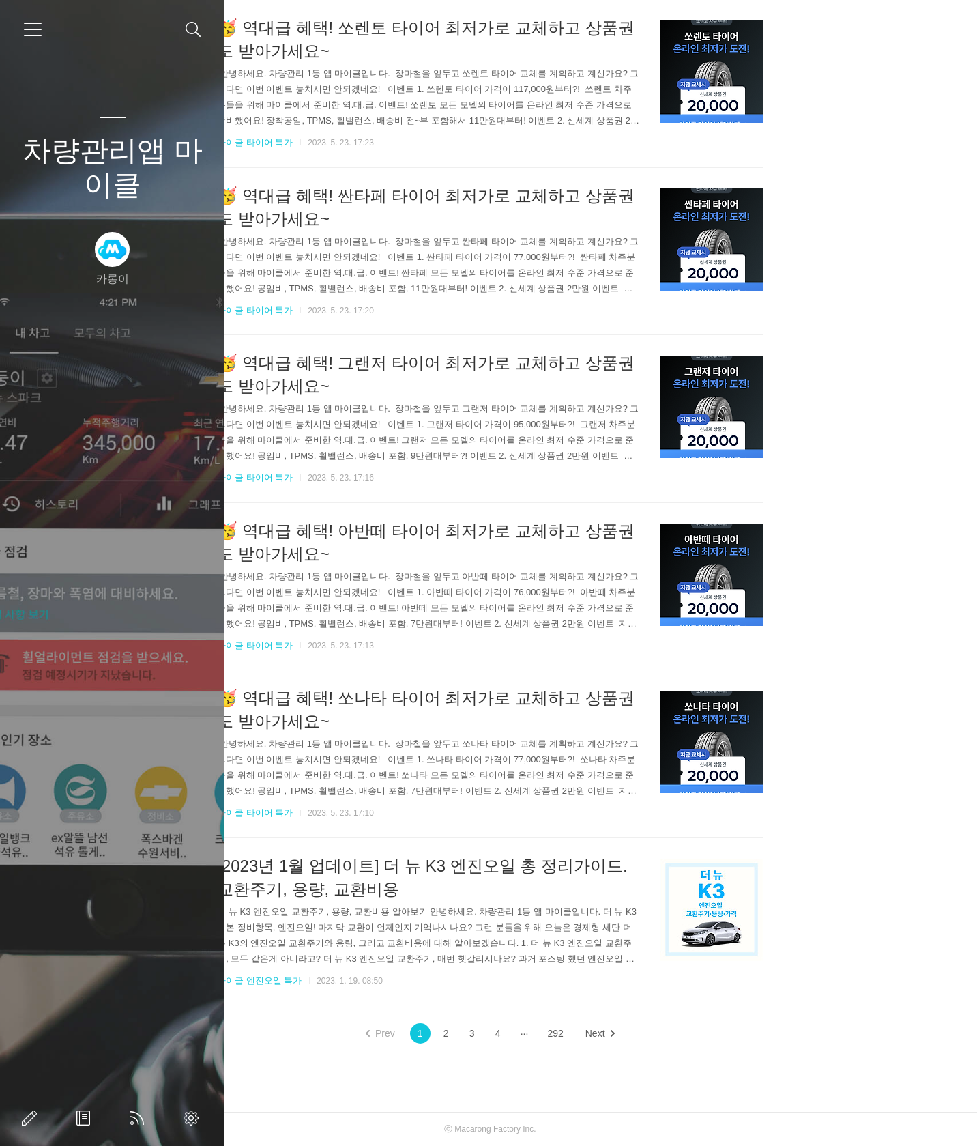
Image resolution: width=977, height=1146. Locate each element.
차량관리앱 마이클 (113, 167)
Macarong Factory (599, 1129)
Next (710, 1033)
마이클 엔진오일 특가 (370, 980)
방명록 (86, 1118)
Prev (491, 1033)
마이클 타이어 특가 (366, 142)
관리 (193, 1118)
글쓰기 (32, 1118)
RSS (139, 1118)
